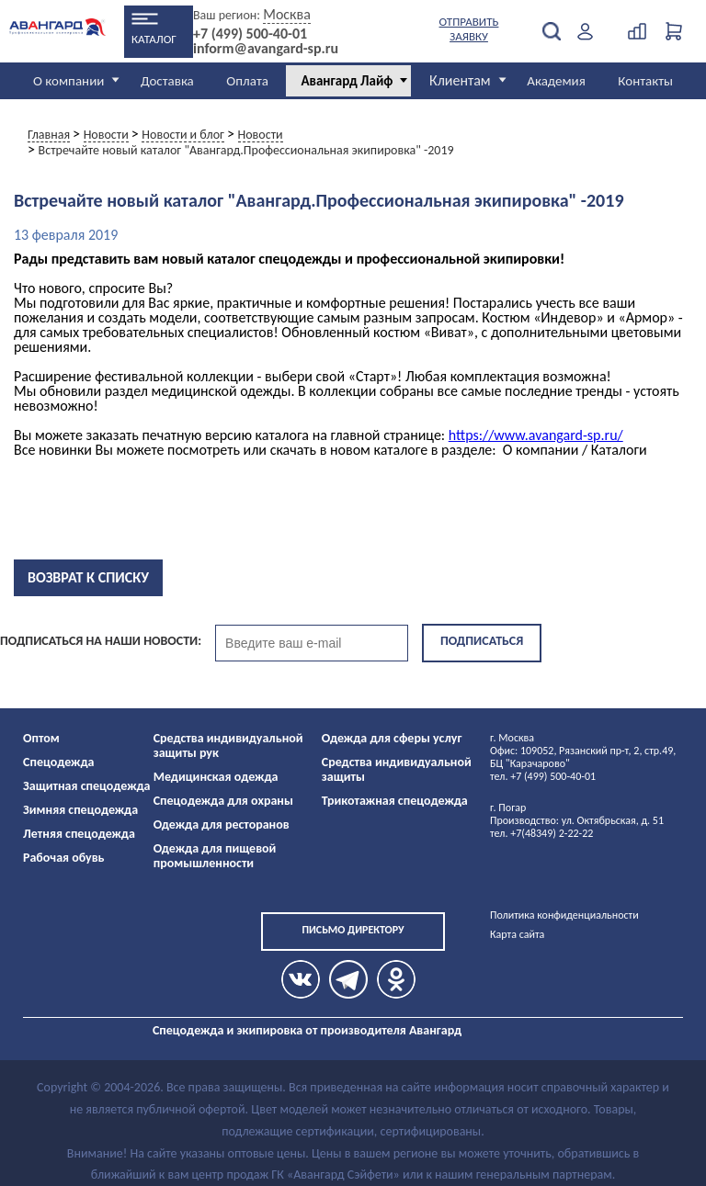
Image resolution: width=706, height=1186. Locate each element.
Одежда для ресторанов (222, 824)
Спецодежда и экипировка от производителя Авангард (307, 1030)
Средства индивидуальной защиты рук (228, 745)
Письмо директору (353, 929)
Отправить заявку (469, 29)
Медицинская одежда (216, 777)
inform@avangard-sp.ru (265, 48)
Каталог (153, 39)
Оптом (41, 738)
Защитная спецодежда (87, 786)
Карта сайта (517, 934)
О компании (68, 81)
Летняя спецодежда (79, 833)
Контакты (645, 81)
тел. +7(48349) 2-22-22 (541, 833)
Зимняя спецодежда (80, 810)
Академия (556, 81)
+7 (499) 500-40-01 (250, 34)
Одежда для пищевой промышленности (215, 856)
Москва (287, 14)
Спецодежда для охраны (223, 800)
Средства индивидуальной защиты (397, 769)
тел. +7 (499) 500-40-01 (543, 776)
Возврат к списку (88, 577)
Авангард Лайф (347, 81)
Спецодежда (58, 762)
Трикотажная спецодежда (395, 800)
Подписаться (481, 641)
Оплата (247, 81)
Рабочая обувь (64, 857)
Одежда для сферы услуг (392, 738)
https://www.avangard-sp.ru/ (536, 435)
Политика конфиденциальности (564, 915)
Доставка (167, 81)
